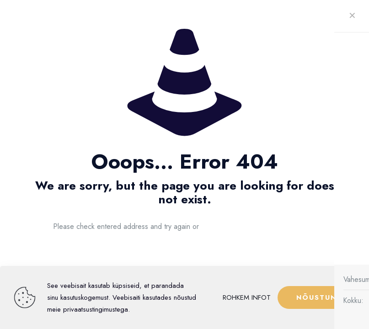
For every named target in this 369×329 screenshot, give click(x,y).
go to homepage (263, 227)
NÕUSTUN (316, 297)
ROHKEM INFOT (247, 297)
